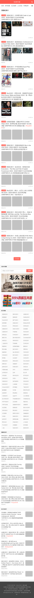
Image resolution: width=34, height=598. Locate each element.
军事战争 (26, 5)
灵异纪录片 (5, 378)
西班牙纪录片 (26, 390)
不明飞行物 (5, 404)
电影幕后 (4, 346)
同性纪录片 (15, 361)
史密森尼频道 (16, 346)
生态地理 (13, 5)
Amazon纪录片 (5, 387)
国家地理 (15, 317)
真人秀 (25, 372)
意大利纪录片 (5, 398)
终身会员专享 (26, 323)
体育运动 (4, 334)
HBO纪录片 (15, 340)
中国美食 (15, 331)
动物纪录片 (5, 329)
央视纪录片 (26, 314)
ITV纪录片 (25, 384)
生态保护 (15, 358)
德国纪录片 (26, 334)
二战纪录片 (5, 343)
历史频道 (25, 329)
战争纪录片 (5, 366)
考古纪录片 (26, 331)
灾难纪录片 (26, 355)
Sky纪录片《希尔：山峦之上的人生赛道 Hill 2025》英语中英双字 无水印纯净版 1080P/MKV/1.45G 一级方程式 (16, 192)
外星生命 (25, 366)
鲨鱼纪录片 (26, 428)
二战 (3, 428)
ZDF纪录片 (5, 410)
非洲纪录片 (26, 369)
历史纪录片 (5, 384)
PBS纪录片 (15, 326)
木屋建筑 (15, 425)
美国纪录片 (5, 314)
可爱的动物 (5, 369)
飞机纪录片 (26, 387)
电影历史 (25, 401)
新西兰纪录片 (16, 413)
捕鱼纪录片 (26, 419)
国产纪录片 (15, 320)
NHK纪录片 (26, 326)
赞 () (31, 37)
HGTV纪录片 (5, 401)
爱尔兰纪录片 (26, 407)
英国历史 (25, 393)
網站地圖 (25, 585)
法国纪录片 (5, 331)
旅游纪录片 (15, 416)
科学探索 (7, 5)
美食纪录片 (15, 323)
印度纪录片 (5, 381)
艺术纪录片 (26, 343)
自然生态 (4, 340)
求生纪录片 (26, 381)
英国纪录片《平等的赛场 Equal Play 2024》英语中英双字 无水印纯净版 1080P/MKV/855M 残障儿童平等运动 (15, 69)
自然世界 (4, 393)
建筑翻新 (4, 390)
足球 (14, 372)
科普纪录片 (15, 366)
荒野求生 (25, 349)
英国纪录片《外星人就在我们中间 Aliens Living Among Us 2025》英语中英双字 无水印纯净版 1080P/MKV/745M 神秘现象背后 (17, 238)
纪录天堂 (17, 2)
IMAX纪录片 (16, 375)
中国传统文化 (26, 398)
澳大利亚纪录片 (16, 337)
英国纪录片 (26, 320)
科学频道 (15, 387)
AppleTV (15, 396)
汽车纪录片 (26, 352)
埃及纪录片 (15, 428)
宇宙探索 (15, 343)
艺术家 (14, 390)
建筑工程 (4, 337)
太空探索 (4, 413)
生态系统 (4, 407)
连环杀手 (4, 419)
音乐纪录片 (26, 340)
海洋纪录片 (26, 363)
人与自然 (25, 422)
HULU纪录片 (26, 361)
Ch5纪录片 (4, 355)
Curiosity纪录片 (27, 337)
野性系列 (15, 410)
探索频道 (4, 317)
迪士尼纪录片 (16, 352)
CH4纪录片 (15, 334)
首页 (2, 5)
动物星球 (25, 404)
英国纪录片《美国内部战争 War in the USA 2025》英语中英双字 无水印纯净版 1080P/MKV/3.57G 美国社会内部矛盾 (16, 147)
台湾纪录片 (5, 372)
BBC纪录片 (15, 314)
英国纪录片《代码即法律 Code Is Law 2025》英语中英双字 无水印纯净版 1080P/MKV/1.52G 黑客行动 (16, 17)
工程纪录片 (5, 396)
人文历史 (19, 5)
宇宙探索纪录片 (16, 398)
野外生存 (4, 422)
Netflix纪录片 (26, 317)
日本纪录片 (26, 358)
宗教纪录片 (5, 361)
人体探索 (15, 384)
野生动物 (4, 349)
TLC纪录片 (5, 425)
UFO (14, 369)
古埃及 (3, 416)
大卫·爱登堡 (26, 396)
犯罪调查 (4, 323)
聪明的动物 (15, 419)
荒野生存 (25, 378)
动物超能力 (26, 413)
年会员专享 (5, 320)
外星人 (14, 378)
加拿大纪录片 (16, 329)
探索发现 (15, 407)
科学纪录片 (26, 410)
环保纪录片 (15, 422)
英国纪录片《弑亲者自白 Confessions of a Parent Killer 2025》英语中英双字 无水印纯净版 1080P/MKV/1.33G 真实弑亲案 (16, 44)
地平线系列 (15, 381)
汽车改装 (4, 375)
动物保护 (15, 363)
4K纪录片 (4, 326)
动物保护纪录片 (16, 404)
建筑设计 (25, 346)
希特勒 (3, 358)
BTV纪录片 (26, 375)
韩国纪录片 (26, 416)
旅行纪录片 (15, 349)
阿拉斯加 (15, 393)
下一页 (17, 258)
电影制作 (4, 352)
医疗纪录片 (15, 355)
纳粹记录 (4, 363)
